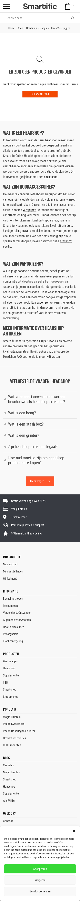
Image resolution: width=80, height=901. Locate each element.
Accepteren (40, 869)
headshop (51, 140)
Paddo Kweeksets (13, 724)
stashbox (66, 241)
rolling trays (21, 231)
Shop (20, 28)
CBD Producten (12, 745)
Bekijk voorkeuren (40, 891)
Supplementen (11, 675)
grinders (67, 226)
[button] (74, 831)
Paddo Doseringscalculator (19, 731)
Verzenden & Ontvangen (17, 613)
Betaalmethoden (13, 598)
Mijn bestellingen (13, 571)
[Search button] (73, 18)
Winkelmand (10, 578)
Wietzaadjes (10, 661)
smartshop (51, 177)
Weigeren (40, 880)
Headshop (31, 28)
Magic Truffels (12, 717)
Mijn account (11, 564)
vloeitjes (61, 231)
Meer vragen (40, 481)
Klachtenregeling (13, 641)
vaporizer (43, 302)
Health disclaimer (13, 627)
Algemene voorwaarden (17, 620)
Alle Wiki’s (9, 801)
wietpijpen (29, 210)
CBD (5, 682)
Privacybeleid (10, 634)
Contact (8, 821)
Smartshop (9, 689)
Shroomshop (10, 697)
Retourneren (10, 606)
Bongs (43, 28)
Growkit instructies (14, 738)
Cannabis (8, 765)
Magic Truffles (11, 772)
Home (11, 28)
